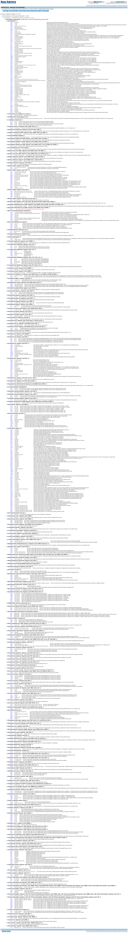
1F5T (11, 34)
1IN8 (11, 856)
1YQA (11, 220)
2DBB (11, 697)
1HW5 (11, 346)
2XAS (11, 411)
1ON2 (11, 195)
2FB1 (11, 209)
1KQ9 (11, 453)
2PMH (11, 125)
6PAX (11, 112)
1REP (11, 68)
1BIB (11, 339)
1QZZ (11, 795)
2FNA (11, 806)
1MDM (11, 56)
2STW (11, 110)
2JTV (11, 730)
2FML (11, 316)
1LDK (11, 455)
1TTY (11, 861)
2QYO (11, 228)
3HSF (11, 525)
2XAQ (11, 410)
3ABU (11, 504)
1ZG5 (11, 86)
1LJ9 (11, 313)
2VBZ (11, 598)
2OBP (11, 708)
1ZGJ (11, 225)
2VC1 (11, 600)
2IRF (11, 101)
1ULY (11, 690)
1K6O (11, 47)
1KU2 (11, 874)
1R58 (11, 462)
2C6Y (11, 479)
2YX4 (11, 820)
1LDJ (11, 454)
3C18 (11, 385)
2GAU (11, 637)
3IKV (11, 879)
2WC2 (11, 335)
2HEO (11, 100)
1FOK (11, 632)
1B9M (11, 359)
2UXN (11, 490)
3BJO (11, 556)
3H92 (11, 565)
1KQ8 (11, 619)
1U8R (11, 79)
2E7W (11, 815)
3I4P (11, 232)
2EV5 (11, 178)
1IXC (11, 269)
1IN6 (11, 853)
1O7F (11, 571)
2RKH (11, 545)
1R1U (11, 779)
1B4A (11, 392)
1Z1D (11, 475)
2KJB (11, 773)
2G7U (11, 711)
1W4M (11, 470)
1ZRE (11, 92)
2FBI (11, 651)
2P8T (11, 691)
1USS (11, 215)
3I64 (11, 616)
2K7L (11, 104)
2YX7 (11, 821)
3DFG (11, 235)
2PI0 (11, 488)
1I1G (11, 685)
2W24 (11, 590)
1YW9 (11, 474)
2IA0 (11, 682)
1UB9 (11, 689)
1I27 (11, 448)
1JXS (11, 451)
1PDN (11, 62)
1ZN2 (11, 663)
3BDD (11, 788)
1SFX (11, 140)
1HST (11, 239)
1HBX (11, 447)
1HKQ (11, 752)
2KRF (11, 188)
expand (8, 5)
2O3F (11, 203)
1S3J (11, 173)
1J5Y (11, 857)
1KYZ (11, 553)
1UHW (11, 423)
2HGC (11, 186)
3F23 (11, 509)
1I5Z (11, 370)
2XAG (11, 407)
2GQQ (11, 353)
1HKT (11, 389)
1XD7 (11, 802)
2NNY (11, 105)
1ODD (11, 329)
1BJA (11, 305)
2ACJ (11, 94)
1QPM (11, 299)
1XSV (11, 149)
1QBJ (11, 67)
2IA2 (11, 714)
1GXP (11, 364)
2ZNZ (11, 705)
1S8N (11, 575)
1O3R (11, 59)
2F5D (11, 182)
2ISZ (11, 102)
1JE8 (11, 46)
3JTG (11, 572)
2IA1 (11, 161)
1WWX (11, 471)
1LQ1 (11, 55)
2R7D (11, 275)
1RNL (11, 514)
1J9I (11, 289)
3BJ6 (11, 759)
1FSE (11, 192)
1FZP (11, 39)
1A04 (11, 382)
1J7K (11, 858)
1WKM (11, 686)
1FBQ (11, 520)
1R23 (11, 833)
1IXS (11, 892)
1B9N (11, 361)
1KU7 (11, 52)
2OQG (11, 716)
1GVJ (11, 446)
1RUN (11, 71)
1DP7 (11, 30)
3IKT (11, 878)
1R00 (11, 796)
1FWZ (11, 251)
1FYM (11, 37)
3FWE (11, 325)
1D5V (11, 435)
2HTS (11, 517)
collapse (4, 5)
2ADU (11, 477)
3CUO (11, 332)
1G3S (11, 252)
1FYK (11, 35)
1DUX (11, 31)
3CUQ (11, 505)
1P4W (11, 319)
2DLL (11, 481)
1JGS (11, 372)
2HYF (11, 167)
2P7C (11, 107)
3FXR (11, 666)
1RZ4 (11, 466)
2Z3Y (11, 499)
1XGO (11, 678)
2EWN (11, 352)
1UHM (11, 214)
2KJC (11, 774)
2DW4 (11, 483)
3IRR (11, 511)
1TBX (11, 824)
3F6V (11, 718)
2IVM (11, 593)
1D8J (11, 436)
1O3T (11, 61)
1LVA (11, 568)
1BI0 (11, 258)
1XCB (11, 871)
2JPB (11, 355)
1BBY (11, 432)
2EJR (11, 484)
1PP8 (11, 65)
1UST (11, 216)
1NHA (11, 457)
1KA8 (11, 302)
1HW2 (11, 40)
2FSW (11, 636)
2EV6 (11, 179)
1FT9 (11, 733)
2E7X (11, 817)
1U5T (11, 213)
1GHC (11, 238)
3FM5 (11, 724)
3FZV (11, 640)
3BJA (11, 152)
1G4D (11, 296)
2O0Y (11, 727)
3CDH (11, 755)
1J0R (11, 193)
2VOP (11, 497)
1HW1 (11, 345)
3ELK (11, 842)
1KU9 (11, 559)
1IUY (11, 418)
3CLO (11, 206)
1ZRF (11, 93)
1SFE (11, 322)
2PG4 (11, 128)
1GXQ (11, 365)
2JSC (11, 577)
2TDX (11, 248)
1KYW (11, 551)
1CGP (11, 28)
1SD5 (11, 576)
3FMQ (11, 285)
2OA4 (11, 763)
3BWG (11, 803)
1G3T (11, 253)
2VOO (11, 496)
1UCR (11, 279)
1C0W (11, 26)
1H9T (11, 368)
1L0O (11, 395)
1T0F (11, 350)
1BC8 (11, 24)
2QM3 (11, 672)
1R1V (11, 772)
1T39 (11, 76)
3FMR (11, 286)
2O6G (11, 106)
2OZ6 (11, 657)
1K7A (11, 50)
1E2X (11, 362)
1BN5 (11, 433)
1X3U (11, 769)
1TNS (11, 292)
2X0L (11, 498)
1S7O (11, 785)
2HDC (11, 620)
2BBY (11, 478)
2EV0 (11, 177)
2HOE (11, 863)
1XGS (11, 679)
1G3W (11, 254)
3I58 (11, 614)
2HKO (11, 486)
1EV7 (11, 531)
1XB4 (11, 219)
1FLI (11, 445)
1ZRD (11, 91)
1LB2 (11, 54)
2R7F (11, 276)
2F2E (11, 643)
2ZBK (11, 137)
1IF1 (11, 42)
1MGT (11, 836)
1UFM (11, 422)
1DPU (11, 439)
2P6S (11, 608)
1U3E (11, 78)
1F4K (11, 33)
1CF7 (11, 27)
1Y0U (11, 143)
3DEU (11, 749)
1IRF (11, 416)
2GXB (11, 99)
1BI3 (11, 262)
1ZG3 (11, 223)
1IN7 (11, 854)
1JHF (11, 347)
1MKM (11, 866)
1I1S (11, 307)
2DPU (11, 98)
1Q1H (11, 809)
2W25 (11, 601)
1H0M (11, 131)
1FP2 (11, 549)
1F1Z (11, 379)
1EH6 (11, 441)
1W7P (11, 218)
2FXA (11, 185)
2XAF (11, 406)
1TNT (11, 293)
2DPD (11, 97)
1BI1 (11, 260)
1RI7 (11, 694)
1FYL (11, 36)
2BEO (11, 541)
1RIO (11, 69)
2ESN (11, 649)
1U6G (11, 468)
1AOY (11, 328)
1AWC (11, 22)
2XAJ (11, 409)
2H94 (11, 485)
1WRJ (11, 814)
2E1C (11, 698)
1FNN (11, 669)
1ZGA (11, 224)
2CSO (11, 480)
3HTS (11, 111)
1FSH (11, 414)
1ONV (11, 458)
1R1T (11, 830)
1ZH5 (11, 87)
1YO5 (11, 82)
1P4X (11, 777)
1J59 (11, 43)
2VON (11, 494)
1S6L (11, 349)
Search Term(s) (124, 3)
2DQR (11, 175)
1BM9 (11, 200)
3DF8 (11, 845)
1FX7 (11, 587)
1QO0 (11, 654)
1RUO (11, 72)
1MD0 (11, 419)
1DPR (11, 266)
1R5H (11, 465)
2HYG (11, 168)
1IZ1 (11, 272)
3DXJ (11, 887)
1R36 (11, 420)
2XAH (11, 408)
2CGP (11, 95)
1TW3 (11, 792)
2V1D (11, 492)
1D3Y (11, 562)
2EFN (11, 121)
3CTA (11, 839)
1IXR (11, 891)
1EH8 (11, 444)
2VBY (11, 596)
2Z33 (11, 356)
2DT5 (11, 884)
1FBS (11, 521)
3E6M (11, 766)
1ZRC (11, 89)
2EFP (11, 818)
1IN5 (11, 852)
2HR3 (11, 644)
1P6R (11, 164)
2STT (11, 108)
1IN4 (11, 851)
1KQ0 (11, 452)
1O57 (11, 171)
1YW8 (11, 473)
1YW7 (11, 472)
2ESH (11, 848)
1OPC (11, 375)
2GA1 (11, 134)
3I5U (11, 615)
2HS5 (11, 712)
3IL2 (11, 881)
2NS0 (11, 715)
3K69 (11, 528)
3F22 (11, 507)
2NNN (11, 646)
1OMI (11, 538)
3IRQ (11, 510)
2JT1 (11, 739)
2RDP (11, 396)
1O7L (11, 374)
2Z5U (11, 500)
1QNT (11, 460)
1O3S (11, 60)
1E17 (11, 440)
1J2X (11, 449)
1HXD (11, 369)
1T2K (11, 74)
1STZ (11, 860)
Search (125, 5)
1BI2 (11, 261)
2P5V (11, 607)
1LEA (11, 340)
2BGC (11, 542)
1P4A (11, 172)
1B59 (11, 429)
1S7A (11, 467)
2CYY (11, 701)
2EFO (11, 122)
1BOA (11, 434)
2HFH (11, 622)
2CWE (11, 696)
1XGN (11, 676)
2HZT (11, 197)
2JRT (11, 721)
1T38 (11, 75)
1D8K (11, 438)
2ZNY (11, 704)
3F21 (11, 506)
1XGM (11, 675)
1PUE (11, 66)
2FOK (11, 633)
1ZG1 (11, 85)
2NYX (11, 578)
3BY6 (11, 629)
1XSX (11, 811)
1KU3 (11, 875)
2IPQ (11, 736)
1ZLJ (11, 583)
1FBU (11, 522)
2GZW (11, 354)
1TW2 (11, 791)
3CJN (11, 756)
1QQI (11, 376)
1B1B (11, 586)
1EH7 (11, 442)
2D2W (11, 426)
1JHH (11, 348)
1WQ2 (11, 281)
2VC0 (11, 599)
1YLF (11, 155)
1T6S (11, 242)
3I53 (11, 613)
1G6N (11, 363)
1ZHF (11, 227)
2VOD (11, 493)
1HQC (11, 890)
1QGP (11, 459)
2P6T (11, 610)
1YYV (11, 742)
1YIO (11, 660)
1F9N (11, 191)
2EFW (11, 176)
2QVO (11, 146)
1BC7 (11, 23)
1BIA (11, 338)
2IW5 (11, 487)
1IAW (11, 41)
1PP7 (11, 63)
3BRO (11, 628)
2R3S (11, 625)
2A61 (11, 868)
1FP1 (11, 548)
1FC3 (11, 399)
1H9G (11, 366)
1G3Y (11, 255)
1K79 (11, 49)
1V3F (11, 424)
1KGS (11, 859)
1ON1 (11, 194)
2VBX (11, 595)
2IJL (11, 231)
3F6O (11, 717)
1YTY (11, 84)
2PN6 (11, 819)
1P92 (11, 245)
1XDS (11, 797)
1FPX (11, 550)
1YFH (11, 81)
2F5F (11, 184)
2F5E (11, 183)
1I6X (11, 371)
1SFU (11, 73)
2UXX (11, 491)
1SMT (11, 827)
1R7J (11, 810)
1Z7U (11, 310)
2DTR (11, 263)
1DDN (11, 29)
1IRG (11, 417)
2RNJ (11, 782)
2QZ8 (11, 580)
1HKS (11, 388)
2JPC (11, 746)
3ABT (11, 503)
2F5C (11, 181)
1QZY (11, 461)
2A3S (11, 425)
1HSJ (11, 115)
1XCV (11, 246)
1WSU (11, 80)
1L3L (11, 53)
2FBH (11, 650)
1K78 (11, 48)
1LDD (11, 212)
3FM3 (11, 284)
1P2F (11, 867)
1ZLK (11, 88)
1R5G (11, 464)
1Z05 (11, 604)
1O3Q (11, 58)
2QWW (11, 118)
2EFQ (11, 123)
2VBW (11, 594)
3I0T (11, 158)
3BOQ (11, 760)
